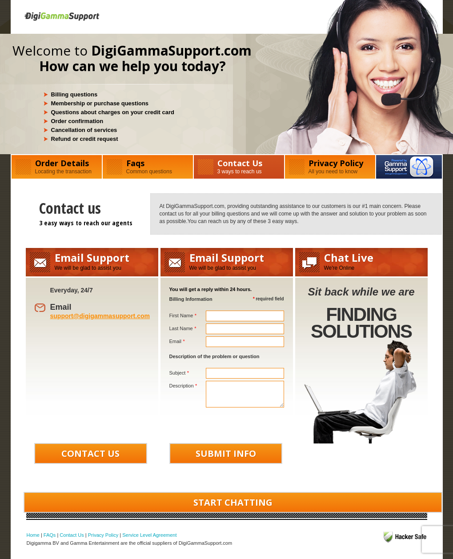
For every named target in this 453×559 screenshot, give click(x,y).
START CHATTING (233, 502)
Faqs (148, 166)
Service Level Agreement (149, 535)
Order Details (57, 166)
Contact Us (239, 166)
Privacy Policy (330, 166)
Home (33, 535)
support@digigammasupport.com (100, 315)
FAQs (50, 535)
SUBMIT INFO (226, 453)
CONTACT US (90, 453)
